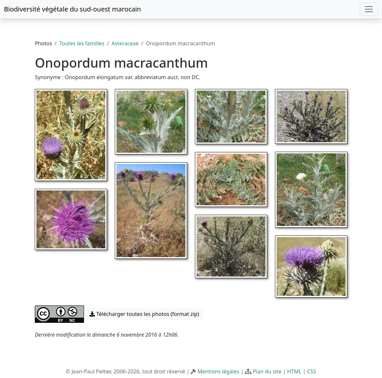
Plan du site (267, 371)
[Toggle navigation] (369, 9)
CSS (311, 371)
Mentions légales (219, 371)
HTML (294, 371)
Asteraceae (125, 43)
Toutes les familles (81, 43)
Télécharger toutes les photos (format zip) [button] (144, 314)
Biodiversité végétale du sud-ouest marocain (72, 9)
